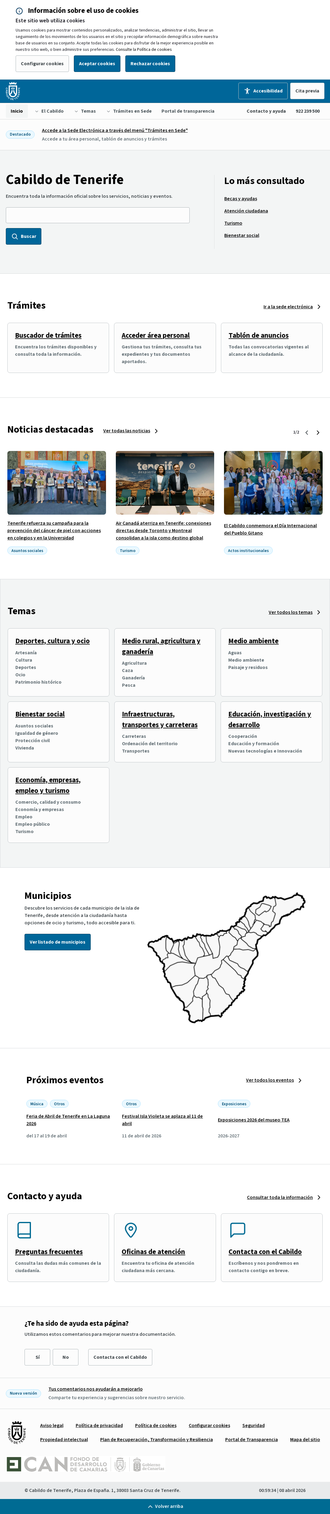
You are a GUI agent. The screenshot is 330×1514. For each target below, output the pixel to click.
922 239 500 (308, 111)
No (66, 1357)
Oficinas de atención (153, 1252)
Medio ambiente (253, 641)
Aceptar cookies (97, 63)
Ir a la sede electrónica (288, 306)
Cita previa (307, 91)
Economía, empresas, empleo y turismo (48, 785)
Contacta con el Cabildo (265, 1252)
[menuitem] (17, 111)
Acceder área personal (156, 335)
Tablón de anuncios (259, 335)
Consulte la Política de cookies (144, 50)
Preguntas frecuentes (49, 1252)
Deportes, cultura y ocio (52, 641)
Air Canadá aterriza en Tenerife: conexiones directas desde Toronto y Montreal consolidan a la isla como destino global (163, 530)
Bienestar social (40, 714)
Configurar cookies (42, 63)
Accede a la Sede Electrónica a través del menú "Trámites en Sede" (115, 130)
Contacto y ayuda (266, 111)
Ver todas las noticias (126, 430)
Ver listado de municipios (57, 942)
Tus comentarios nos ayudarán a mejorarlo (95, 1389)
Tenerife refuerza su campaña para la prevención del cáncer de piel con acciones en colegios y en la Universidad (54, 530)
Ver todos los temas (291, 612)
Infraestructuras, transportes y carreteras (160, 719)
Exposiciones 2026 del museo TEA (254, 1120)
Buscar (23, 236)
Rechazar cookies (150, 63)
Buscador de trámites (48, 335)
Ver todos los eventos (270, 1080)
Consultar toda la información (280, 1197)
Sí (38, 1357)
